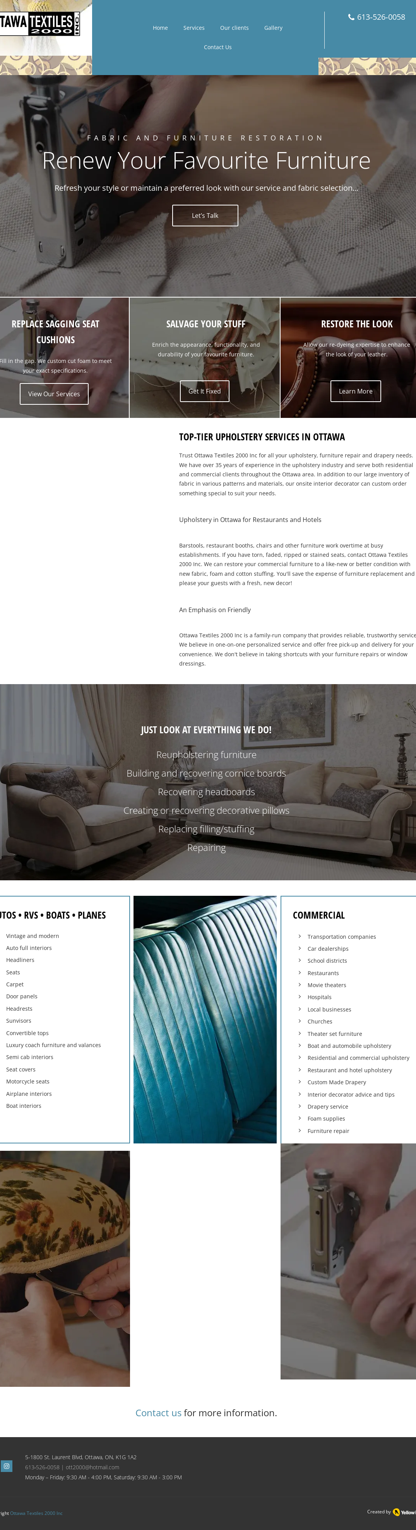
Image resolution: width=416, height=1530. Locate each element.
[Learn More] (355, 391)
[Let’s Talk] (205, 215)
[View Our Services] (54, 394)
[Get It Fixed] (204, 391)
